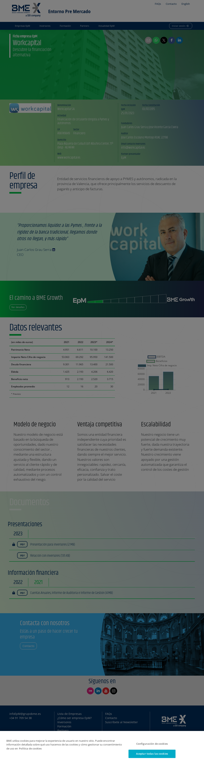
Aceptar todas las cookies (152, 753)
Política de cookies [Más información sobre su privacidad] (30, 748)
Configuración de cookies (152, 743)
